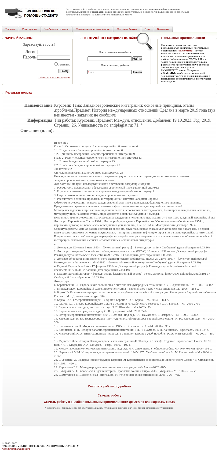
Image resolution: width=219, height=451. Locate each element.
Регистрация (63, 77)
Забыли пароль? (47, 77)
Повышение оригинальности (183, 38)
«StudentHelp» (185, 50)
